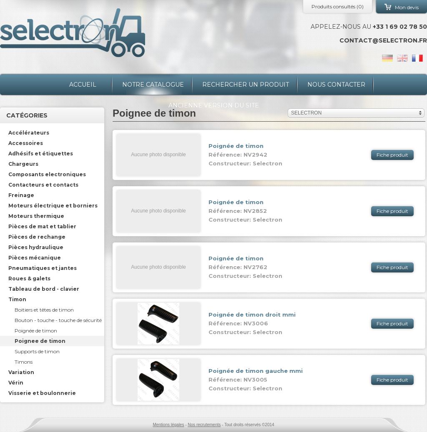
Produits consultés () (337, 6)
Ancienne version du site (213, 105)
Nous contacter (336, 84)
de (387, 58)
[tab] (52, 132)
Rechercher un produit (245, 84)
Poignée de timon (36, 330)
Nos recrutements (204, 424)
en (402, 58)
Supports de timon (37, 351)
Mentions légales (168, 424)
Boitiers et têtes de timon (44, 310)
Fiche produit (392, 155)
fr (417, 58)
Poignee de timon (40, 341)
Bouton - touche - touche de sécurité (58, 320)
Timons (24, 362)
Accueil (82, 84)
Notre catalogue (153, 84)
